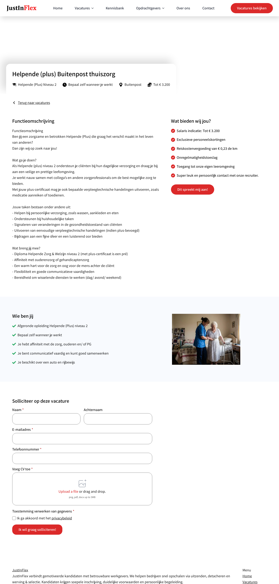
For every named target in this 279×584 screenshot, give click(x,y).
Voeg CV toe (22, 469)
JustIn (20, 570)
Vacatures (82, 8)
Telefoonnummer (27, 449)
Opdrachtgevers (148, 8)
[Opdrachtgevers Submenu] (162, 8)
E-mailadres (22, 429)
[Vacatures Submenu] (92, 8)
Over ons (183, 8)
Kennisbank (115, 8)
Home (58, 8)
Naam (18, 410)
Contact (208, 8)
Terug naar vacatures (34, 102)
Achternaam (93, 410)
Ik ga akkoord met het (44, 518)
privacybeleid (62, 518)
